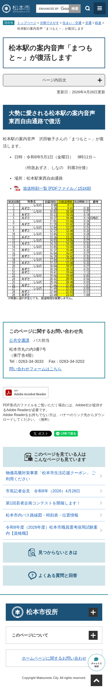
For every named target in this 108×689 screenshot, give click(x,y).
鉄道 (98, 22)
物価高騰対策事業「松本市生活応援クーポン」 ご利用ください (51, 475)
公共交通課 (19, 340)
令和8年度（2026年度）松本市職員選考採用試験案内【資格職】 (52, 530)
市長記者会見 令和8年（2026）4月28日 (43, 491)
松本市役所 (42, 612)
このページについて (30, 635)
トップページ (26, 22)
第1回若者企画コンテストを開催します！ (43, 503)
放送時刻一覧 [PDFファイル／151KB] (57, 188)
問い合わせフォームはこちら (35, 369)
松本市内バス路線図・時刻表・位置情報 (42, 515)
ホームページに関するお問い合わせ (54, 658)
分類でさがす (49, 22)
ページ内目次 (54, 80)
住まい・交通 (72, 22)
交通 (88, 22)
